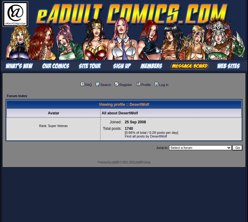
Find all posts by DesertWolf (146, 136)
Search (103, 85)
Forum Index (17, 96)
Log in (161, 85)
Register (123, 85)
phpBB (115, 162)
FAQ (86, 85)
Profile (144, 85)
